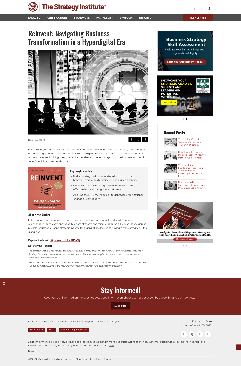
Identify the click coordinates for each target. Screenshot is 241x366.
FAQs (52, 330)
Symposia (126, 18)
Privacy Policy (81, 359)
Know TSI (34, 18)
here (111, 346)
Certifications (57, 18)
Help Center (198, 18)
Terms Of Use (95, 359)
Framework (82, 18)
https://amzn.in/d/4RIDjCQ (65, 240)
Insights (145, 18)
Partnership (104, 18)
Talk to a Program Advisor (74, 330)
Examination (103, 322)
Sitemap (107, 359)
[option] (185, 224)
